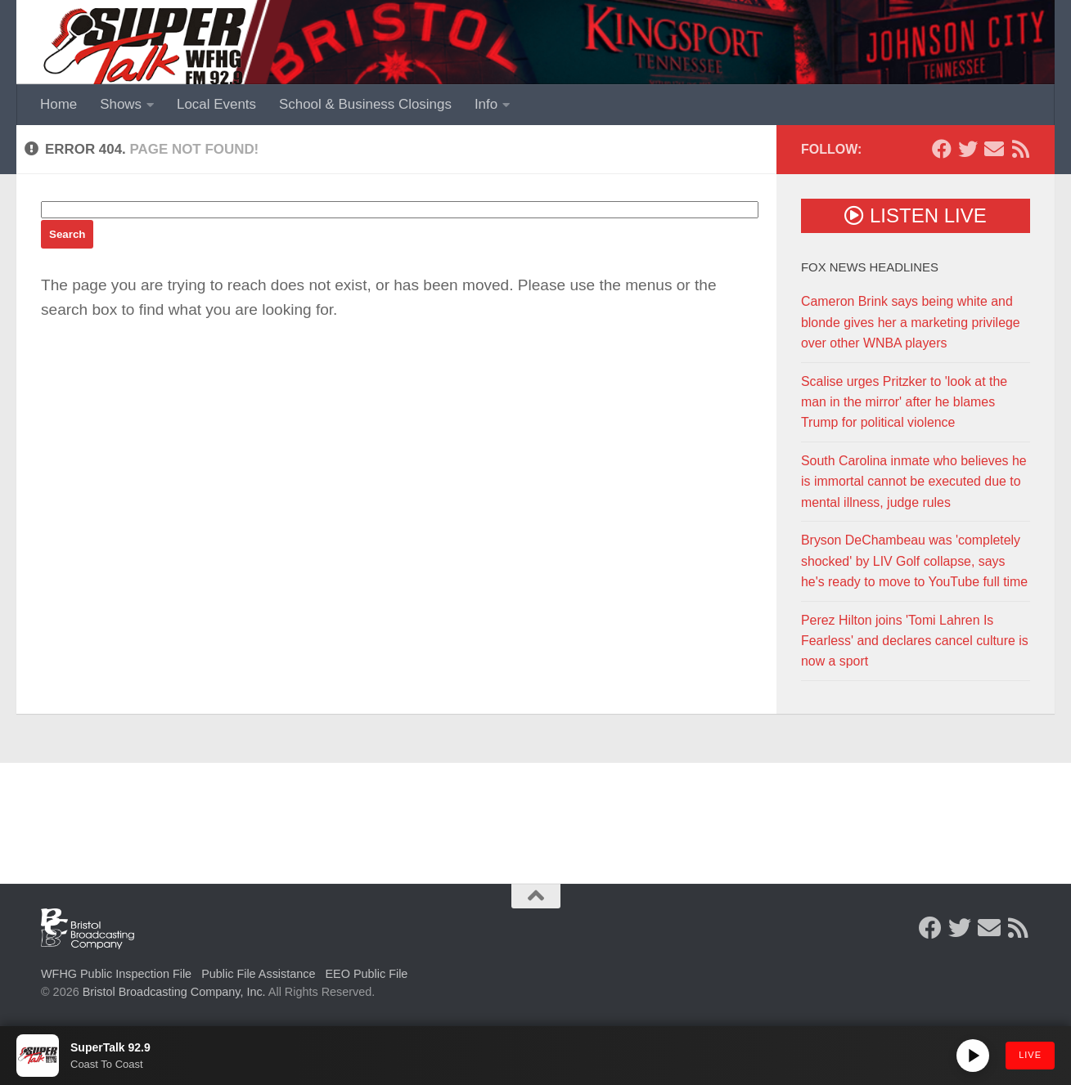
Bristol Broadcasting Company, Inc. (174, 991)
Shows (121, 104)
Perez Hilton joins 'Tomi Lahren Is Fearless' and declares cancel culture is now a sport (914, 641)
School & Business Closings (365, 104)
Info (486, 104)
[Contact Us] (994, 149)
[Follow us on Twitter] (968, 149)
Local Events (216, 104)
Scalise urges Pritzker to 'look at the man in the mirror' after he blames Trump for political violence (904, 402)
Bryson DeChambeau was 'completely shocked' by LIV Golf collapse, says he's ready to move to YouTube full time (914, 561)
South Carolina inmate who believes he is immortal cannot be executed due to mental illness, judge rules (914, 481)
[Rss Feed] (1020, 149)
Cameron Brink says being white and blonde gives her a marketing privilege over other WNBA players (910, 322)
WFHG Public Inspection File (116, 973)
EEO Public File (367, 973)
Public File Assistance (258, 973)
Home (58, 104)
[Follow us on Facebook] (942, 149)
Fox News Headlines (869, 267)
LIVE (1030, 1055)
